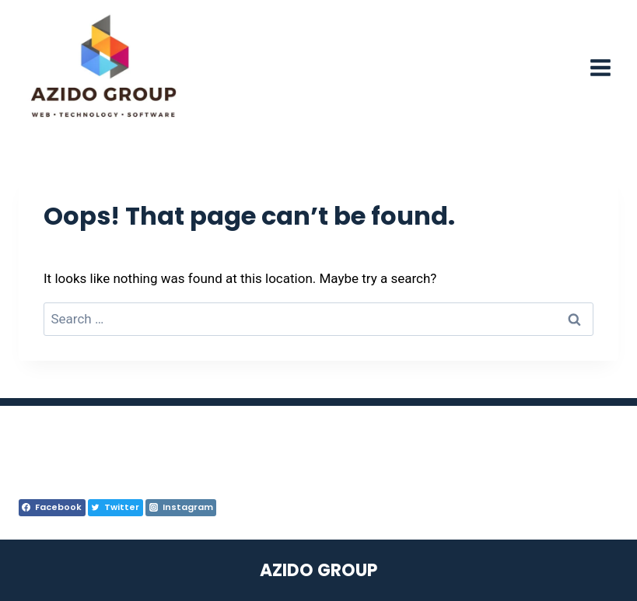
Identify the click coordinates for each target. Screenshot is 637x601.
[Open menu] (600, 67)
